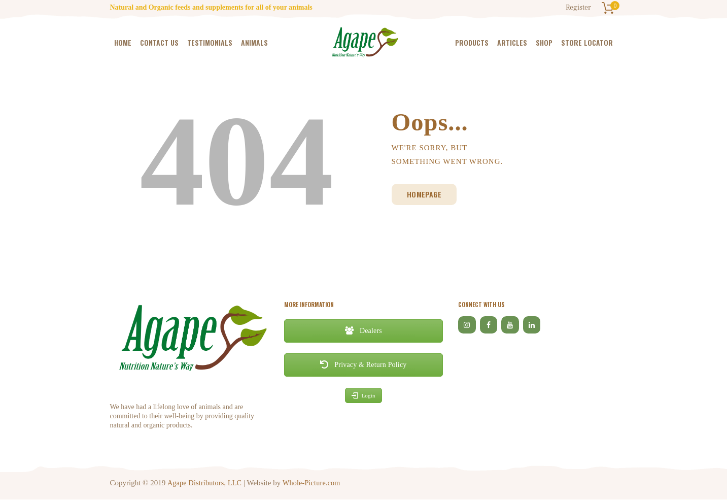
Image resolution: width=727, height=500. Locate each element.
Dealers (363, 331)
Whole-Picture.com (313, 483)
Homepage (428, 194)
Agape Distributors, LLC (205, 483)
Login (363, 395)
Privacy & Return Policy (364, 365)
